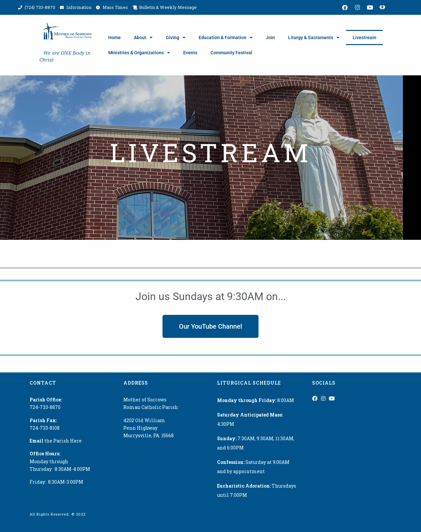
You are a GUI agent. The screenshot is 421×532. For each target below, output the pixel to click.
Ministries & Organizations (139, 52)
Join (270, 37)
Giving (176, 37)
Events (190, 52)
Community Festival (231, 52)
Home (114, 37)
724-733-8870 (45, 407)
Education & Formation (226, 37)
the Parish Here (56, 441)
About (143, 37)
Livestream (364, 37)
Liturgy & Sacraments (313, 37)
